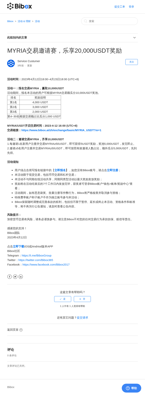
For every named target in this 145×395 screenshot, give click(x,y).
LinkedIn (20, 276)
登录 (131, 6)
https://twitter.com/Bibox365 (36, 260)
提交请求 (82, 317)
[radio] (62, 299)
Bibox (10, 21)
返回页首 (14, 329)
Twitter (15, 276)
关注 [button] (131, 62)
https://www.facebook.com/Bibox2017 (45, 264)
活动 (37, 21)
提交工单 (119, 6)
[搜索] (109, 21)
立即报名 (60, 170)
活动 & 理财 (24, 21)
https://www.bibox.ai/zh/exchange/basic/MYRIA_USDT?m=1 (61, 130)
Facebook (9, 276)
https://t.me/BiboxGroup (37, 255)
